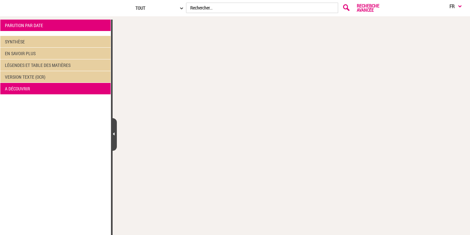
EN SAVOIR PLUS (20, 53)
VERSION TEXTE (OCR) (25, 77)
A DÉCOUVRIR (17, 89)
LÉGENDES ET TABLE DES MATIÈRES (37, 65)
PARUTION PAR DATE (24, 25)
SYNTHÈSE (15, 42)
